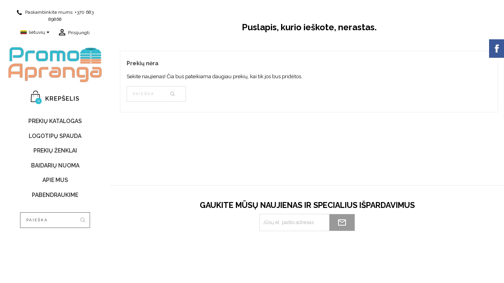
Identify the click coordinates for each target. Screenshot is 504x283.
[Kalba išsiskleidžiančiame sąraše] (36, 32)
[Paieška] (55, 220)
